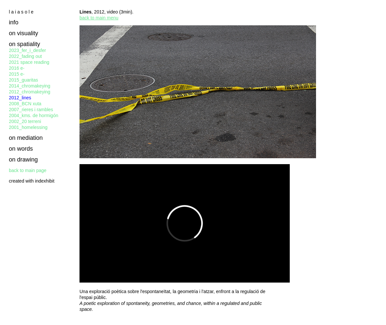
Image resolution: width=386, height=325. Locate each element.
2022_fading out (25, 56)
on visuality (23, 33)
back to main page (27, 170)
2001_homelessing (28, 127)
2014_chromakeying (29, 85)
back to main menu (98, 17)
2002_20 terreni (25, 121)
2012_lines (20, 97)
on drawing (23, 159)
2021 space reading (29, 62)
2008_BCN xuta (25, 103)
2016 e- (16, 68)
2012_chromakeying (29, 91)
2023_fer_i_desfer (27, 50)
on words (21, 148)
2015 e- (16, 74)
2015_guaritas (23, 80)
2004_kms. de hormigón (33, 115)
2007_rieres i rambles (31, 109)
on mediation (26, 138)
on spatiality (24, 44)
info (13, 22)
